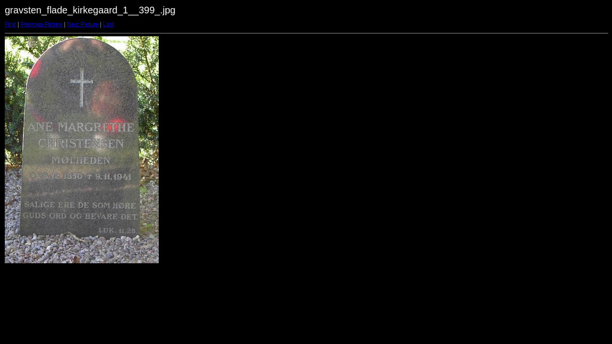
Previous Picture (41, 24)
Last (108, 24)
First (10, 24)
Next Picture (82, 24)
